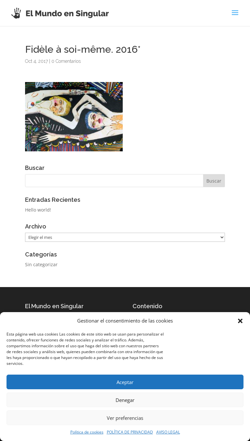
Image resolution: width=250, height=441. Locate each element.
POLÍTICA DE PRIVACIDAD (130, 432)
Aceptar (125, 382)
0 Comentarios (66, 61)
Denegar (125, 400)
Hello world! (38, 210)
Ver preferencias (125, 418)
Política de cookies (87, 432)
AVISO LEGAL (168, 432)
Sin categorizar (41, 264)
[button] (240, 321)
